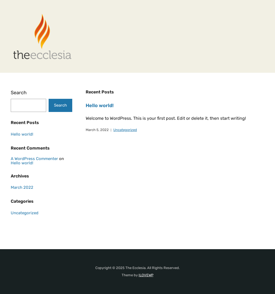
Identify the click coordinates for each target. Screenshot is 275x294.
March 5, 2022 (97, 130)
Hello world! (100, 105)
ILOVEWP (146, 275)
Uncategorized (125, 130)
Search (19, 93)
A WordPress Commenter (34, 158)
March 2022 (22, 187)
